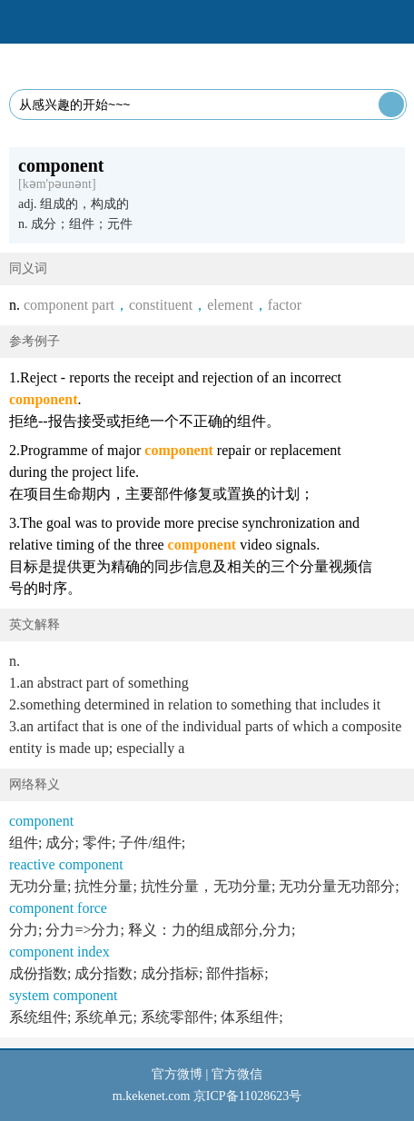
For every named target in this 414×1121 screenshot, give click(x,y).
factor (284, 304)
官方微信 (237, 1074)
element (230, 304)
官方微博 (177, 1074)
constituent (160, 304)
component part (69, 304)
